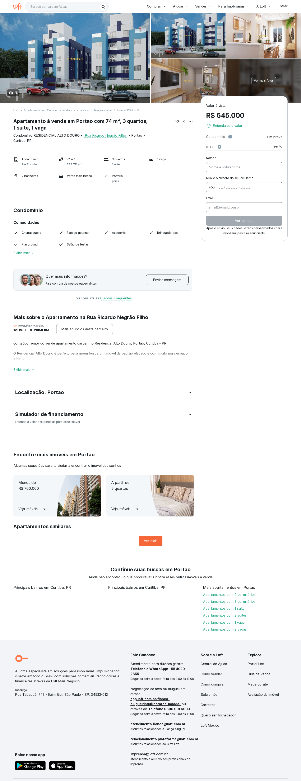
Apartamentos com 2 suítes (225, 615)
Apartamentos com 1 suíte (224, 608)
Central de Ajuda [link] (214, 664)
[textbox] (67, 7)
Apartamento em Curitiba (40, 110)
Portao (67, 110)
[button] (103, 393)
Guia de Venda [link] (258, 674)
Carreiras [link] (208, 705)
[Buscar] (103, 6)
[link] (150, 541)
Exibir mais (23, 253)
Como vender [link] (211, 674)
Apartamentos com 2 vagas (225, 629)
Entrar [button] (283, 6)
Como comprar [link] (213, 684)
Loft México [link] (210, 725)
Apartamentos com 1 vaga (224, 622)
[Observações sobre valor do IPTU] (219, 147)
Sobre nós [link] (209, 694)
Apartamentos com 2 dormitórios (229, 595)
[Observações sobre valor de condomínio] (230, 136)
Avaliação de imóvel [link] (263, 694)
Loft (16, 110)
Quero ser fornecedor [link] (218, 715)
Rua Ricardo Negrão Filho (94, 110)
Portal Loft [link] (255, 664)
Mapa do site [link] (257, 684)
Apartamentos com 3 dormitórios (229, 601)
